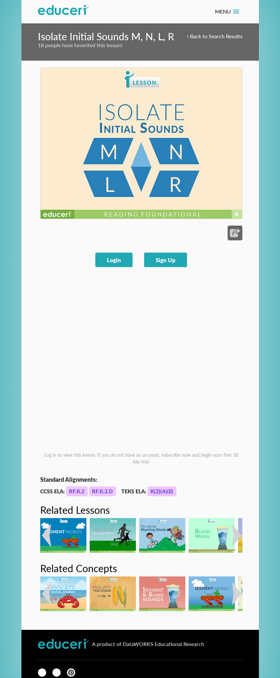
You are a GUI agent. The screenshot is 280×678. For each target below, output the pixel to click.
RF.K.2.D (102, 491)
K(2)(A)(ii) (161, 491)
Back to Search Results (214, 35)
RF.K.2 (76, 491)
